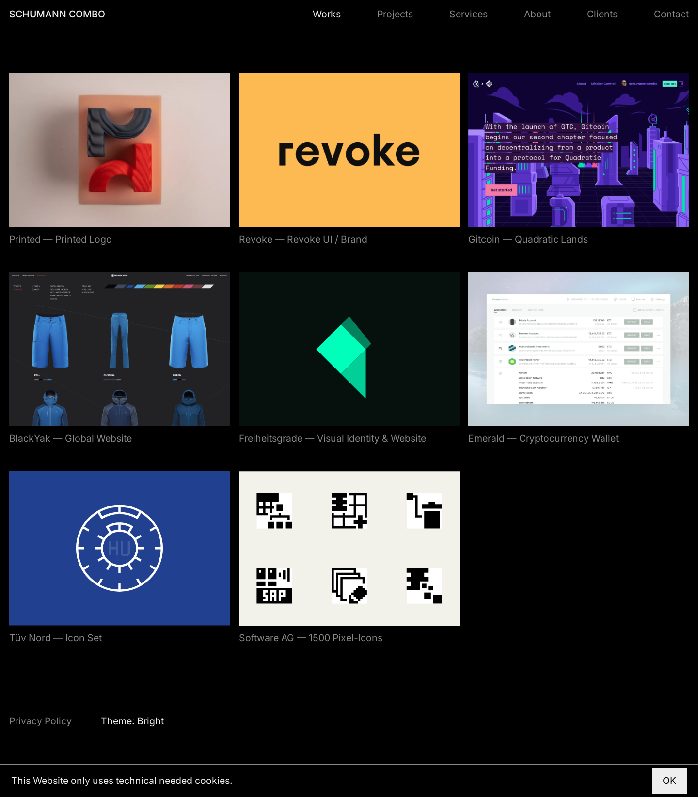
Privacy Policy (40, 721)
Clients (602, 14)
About (537, 14)
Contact (671, 14)
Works (327, 14)
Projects (395, 14)
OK (669, 780)
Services (468, 14)
